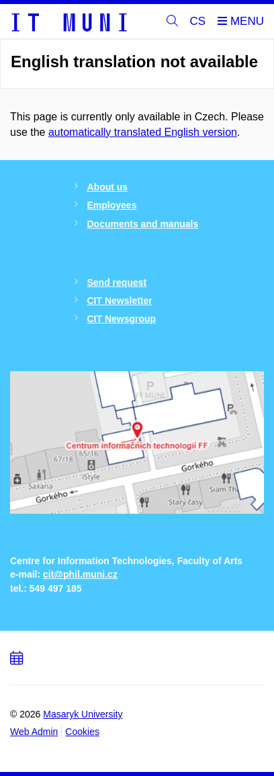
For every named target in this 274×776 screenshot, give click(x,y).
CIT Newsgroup (121, 318)
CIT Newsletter (119, 300)
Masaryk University (82, 714)
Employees (112, 205)
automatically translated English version (142, 132)
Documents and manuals (143, 224)
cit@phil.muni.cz (80, 574)
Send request (117, 282)
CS (198, 21)
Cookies (82, 731)
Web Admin (34, 731)
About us (107, 187)
